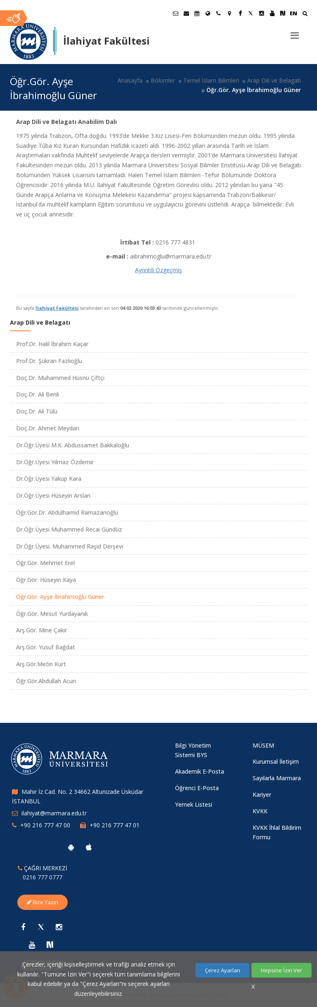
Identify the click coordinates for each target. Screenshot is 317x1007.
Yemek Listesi (193, 804)
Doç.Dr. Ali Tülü (36, 411)
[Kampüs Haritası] (229, 13)
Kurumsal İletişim (276, 761)
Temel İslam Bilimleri (211, 80)
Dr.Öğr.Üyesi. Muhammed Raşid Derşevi (69, 546)
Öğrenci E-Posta (197, 788)
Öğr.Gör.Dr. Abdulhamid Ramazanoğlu (67, 512)
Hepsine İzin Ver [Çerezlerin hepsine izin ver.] (281, 970)
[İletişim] (218, 13)
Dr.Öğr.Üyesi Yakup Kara (48, 478)
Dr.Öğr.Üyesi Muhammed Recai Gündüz (69, 529)
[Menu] (294, 32)
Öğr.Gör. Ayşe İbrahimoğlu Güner (60, 597)
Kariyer (262, 794)
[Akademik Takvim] (197, 13)
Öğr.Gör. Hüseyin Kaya (46, 580)
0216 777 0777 (42, 877)
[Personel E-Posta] (186, 13)
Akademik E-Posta (199, 771)
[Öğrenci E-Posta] (175, 13)
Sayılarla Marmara (277, 778)
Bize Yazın (42, 902)
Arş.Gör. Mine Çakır (41, 630)
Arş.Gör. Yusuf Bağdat (45, 647)
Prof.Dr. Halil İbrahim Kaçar (52, 344)
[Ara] (304, 14)
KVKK (260, 811)
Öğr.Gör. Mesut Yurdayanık (52, 614)
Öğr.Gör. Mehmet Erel (45, 563)
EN (293, 13)
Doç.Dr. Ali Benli (37, 394)
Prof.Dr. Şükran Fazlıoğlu (49, 361)
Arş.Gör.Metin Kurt (41, 664)
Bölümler (163, 80)
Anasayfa (130, 80)
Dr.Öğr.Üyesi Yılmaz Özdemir (55, 462)
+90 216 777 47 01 (115, 825)
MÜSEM (263, 745)
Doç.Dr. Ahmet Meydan (47, 428)
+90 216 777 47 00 (45, 825)
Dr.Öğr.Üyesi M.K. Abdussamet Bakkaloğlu (72, 445)
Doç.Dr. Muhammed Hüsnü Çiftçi (60, 378)
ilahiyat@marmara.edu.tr (54, 813)
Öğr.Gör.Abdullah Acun (46, 681)
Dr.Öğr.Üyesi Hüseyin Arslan (53, 495)
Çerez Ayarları (222, 970)
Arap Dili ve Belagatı (274, 80)
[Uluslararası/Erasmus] (207, 13)
